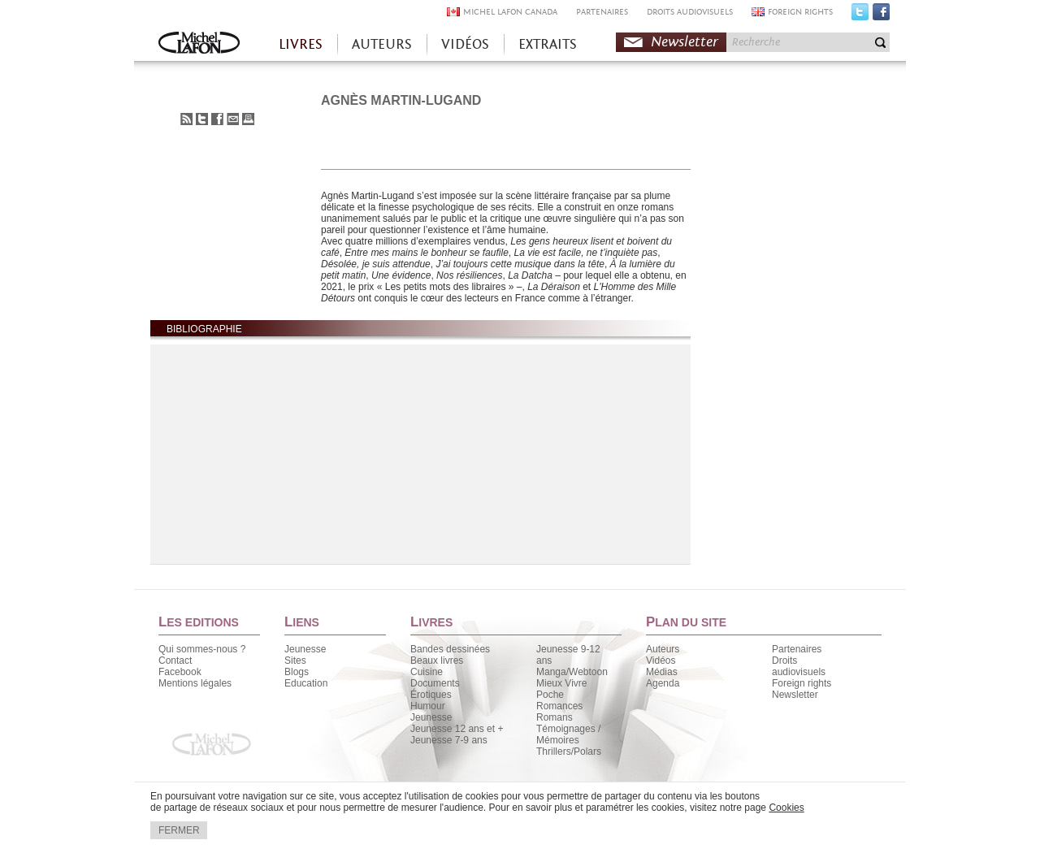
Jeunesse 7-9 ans (449, 740)
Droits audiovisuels (799, 666)
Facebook (881, 15)
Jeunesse (305, 649)
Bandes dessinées (450, 649)
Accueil (199, 44)
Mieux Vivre (561, 683)
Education (305, 683)
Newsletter (684, 41)
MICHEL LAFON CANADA (510, 11)
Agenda (662, 683)
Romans (554, 717)
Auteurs (662, 649)
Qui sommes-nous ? (201, 649)
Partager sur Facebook (217, 119)
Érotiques (431, 694)
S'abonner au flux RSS (186, 119)
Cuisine (426, 672)
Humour (427, 706)
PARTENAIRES (602, 11)
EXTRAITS (547, 44)
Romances (559, 706)
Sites (295, 660)
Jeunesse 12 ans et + (456, 728)
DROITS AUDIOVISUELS (690, 11)
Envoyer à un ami (233, 119)
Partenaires (796, 649)
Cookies (786, 807)
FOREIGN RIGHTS (800, 11)
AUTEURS (382, 44)
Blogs (296, 672)
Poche (550, 694)
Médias (662, 672)
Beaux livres (436, 660)
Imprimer (248, 119)
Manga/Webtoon (572, 672)
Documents (435, 683)
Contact (175, 660)
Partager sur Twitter (202, 119)
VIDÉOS (465, 44)
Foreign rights (801, 683)
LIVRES (301, 44)
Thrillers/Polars (568, 751)
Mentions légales (195, 683)
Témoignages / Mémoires (568, 734)
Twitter (860, 15)
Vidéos (660, 660)
